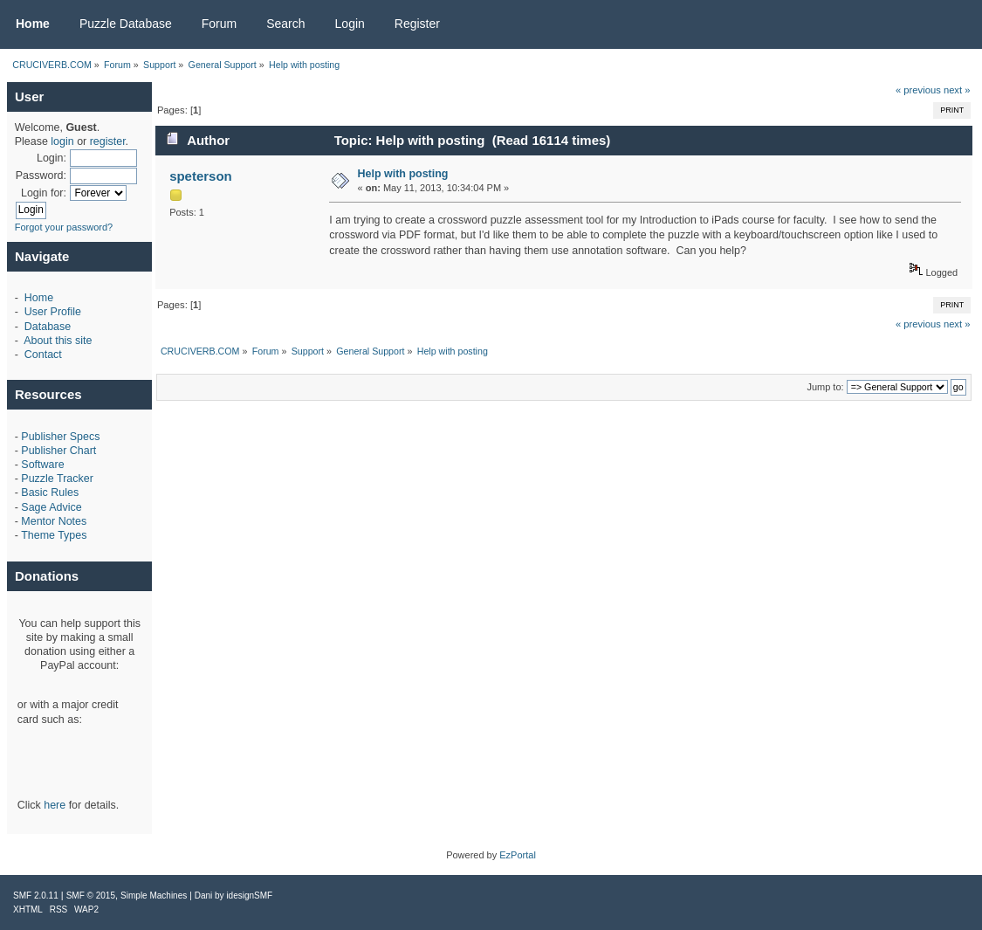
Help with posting (403, 174)
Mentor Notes (53, 521)
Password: (41, 175)
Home (38, 298)
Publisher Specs (60, 437)
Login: (51, 158)
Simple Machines (153, 895)
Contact (43, 354)
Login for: (43, 193)
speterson (200, 176)
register (108, 141)
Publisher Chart (58, 450)
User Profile (52, 312)
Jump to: (825, 387)
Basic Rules (50, 492)
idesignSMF (249, 895)
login (62, 141)
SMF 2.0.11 (35, 895)
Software (42, 464)
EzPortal (517, 855)
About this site (58, 340)
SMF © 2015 (90, 895)
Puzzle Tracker (57, 478)
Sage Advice (51, 507)
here (54, 805)
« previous (918, 90)
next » (957, 90)
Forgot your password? (64, 227)
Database (47, 326)
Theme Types (53, 535)
